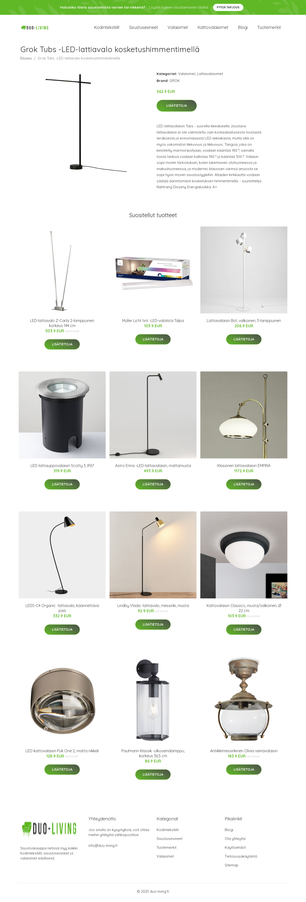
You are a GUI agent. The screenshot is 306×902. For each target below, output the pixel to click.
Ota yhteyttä (235, 841)
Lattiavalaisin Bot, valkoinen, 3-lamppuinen (244, 323)
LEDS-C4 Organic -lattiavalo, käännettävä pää (62, 611)
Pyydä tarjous (228, 7)
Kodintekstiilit (107, 28)
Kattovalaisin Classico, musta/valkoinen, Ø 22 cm (244, 611)
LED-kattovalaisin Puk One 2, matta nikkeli (62, 753)
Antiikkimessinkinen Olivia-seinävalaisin (244, 753)
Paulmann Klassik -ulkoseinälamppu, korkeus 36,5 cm (153, 756)
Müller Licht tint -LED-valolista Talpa (153, 323)
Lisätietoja (176, 108)
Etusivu (26, 60)
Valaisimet (178, 28)
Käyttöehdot (235, 850)
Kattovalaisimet (212, 28)
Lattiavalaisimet (210, 76)
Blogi (243, 28)
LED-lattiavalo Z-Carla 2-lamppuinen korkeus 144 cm (62, 325)
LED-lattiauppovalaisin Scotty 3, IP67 (62, 468)
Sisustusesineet (143, 28)
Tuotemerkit (269, 28)
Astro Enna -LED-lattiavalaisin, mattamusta (153, 468)
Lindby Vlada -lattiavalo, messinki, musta (153, 608)
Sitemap (231, 867)
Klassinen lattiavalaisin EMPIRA (243, 468)
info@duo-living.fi (102, 848)
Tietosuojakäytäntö (241, 858)
